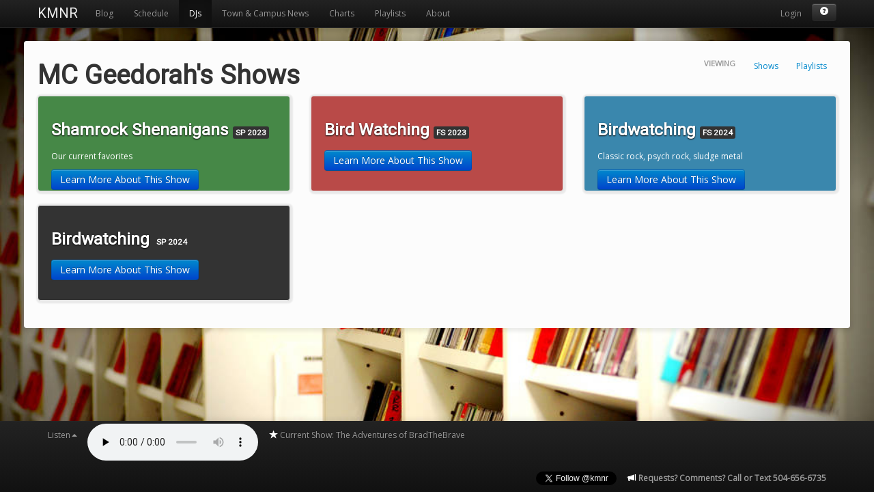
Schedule (151, 13)
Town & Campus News (265, 13)
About (438, 13)
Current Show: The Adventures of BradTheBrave (366, 435)
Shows (766, 66)
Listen (62, 435)
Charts (341, 13)
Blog (104, 13)
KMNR (58, 13)
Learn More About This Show (125, 179)
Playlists (390, 13)
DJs (195, 13)
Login (791, 13)
